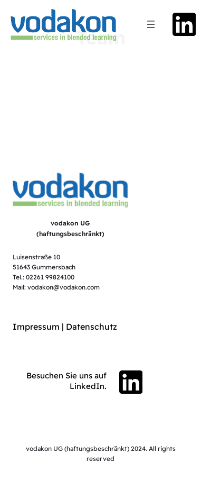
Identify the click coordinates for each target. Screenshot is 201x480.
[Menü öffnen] (151, 24)
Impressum (36, 326)
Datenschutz (91, 326)
